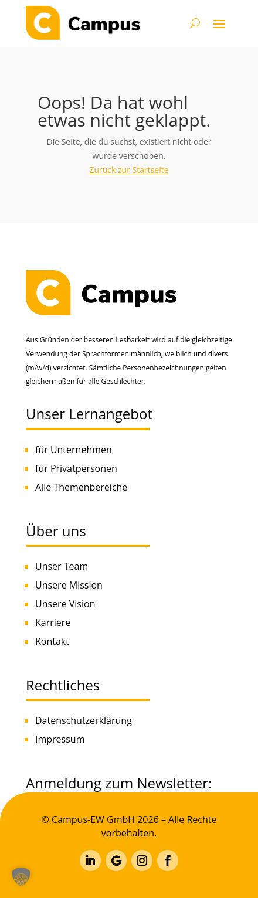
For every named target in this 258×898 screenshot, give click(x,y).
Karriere (52, 622)
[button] (21, 877)
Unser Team (61, 566)
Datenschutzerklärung (83, 720)
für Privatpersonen (76, 468)
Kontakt (52, 641)
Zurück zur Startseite (128, 169)
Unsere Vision (65, 603)
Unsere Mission (69, 585)
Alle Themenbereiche (81, 487)
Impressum (59, 739)
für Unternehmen (73, 449)
